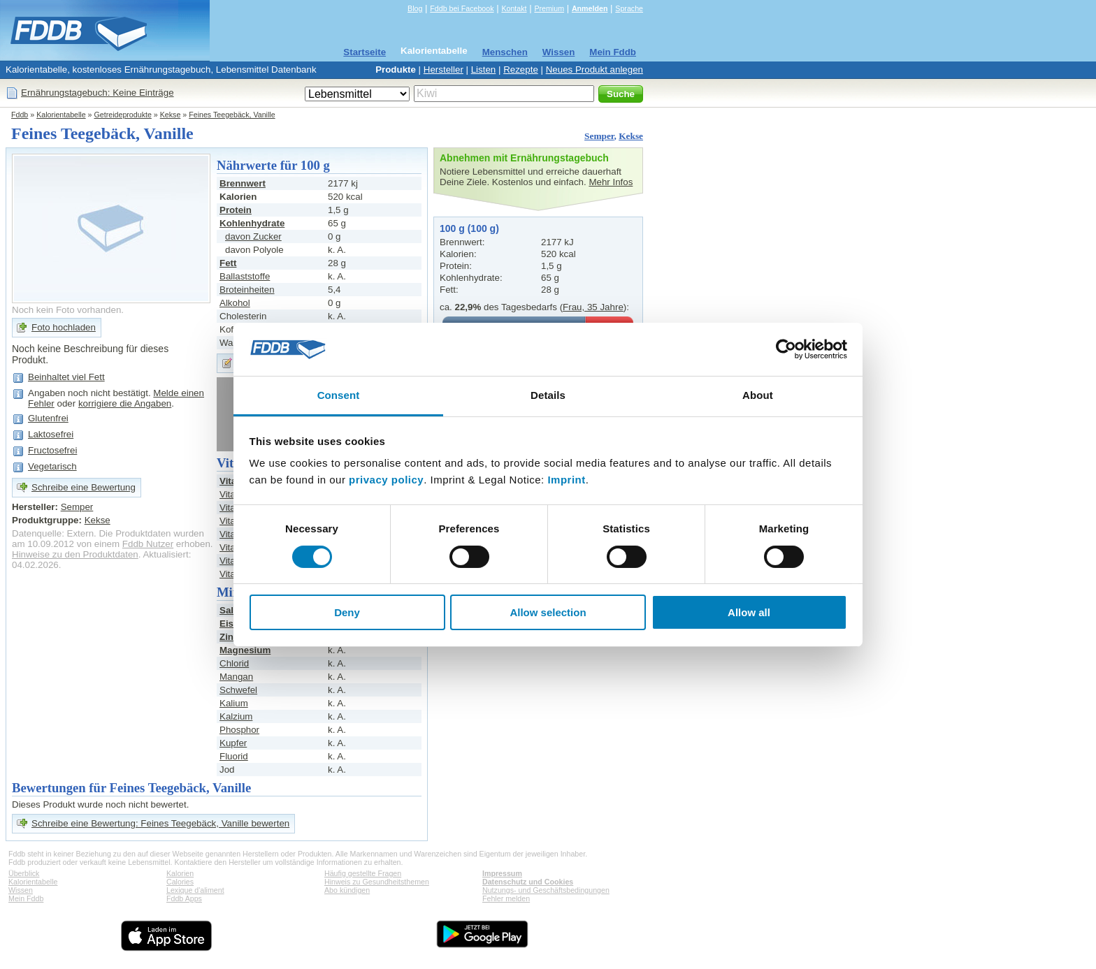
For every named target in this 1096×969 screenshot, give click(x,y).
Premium (549, 8)
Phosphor (239, 729)
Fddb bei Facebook (461, 8)
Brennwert (242, 183)
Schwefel (238, 690)
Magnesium (245, 650)
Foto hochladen (63, 327)
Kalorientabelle (434, 50)
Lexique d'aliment (195, 890)
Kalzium (235, 716)
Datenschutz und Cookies (527, 881)
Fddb (19, 114)
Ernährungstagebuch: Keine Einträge (97, 92)
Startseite (364, 52)
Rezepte (520, 69)
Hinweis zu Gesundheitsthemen (376, 881)
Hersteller (443, 69)
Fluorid (233, 756)
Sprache (629, 8)
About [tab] (757, 395)
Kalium (233, 703)
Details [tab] (548, 395)
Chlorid (234, 663)
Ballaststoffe (244, 276)
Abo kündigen (347, 890)
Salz (228, 610)
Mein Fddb (612, 52)
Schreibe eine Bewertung (83, 487)
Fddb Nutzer (147, 544)
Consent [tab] (338, 395)
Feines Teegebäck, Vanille (232, 114)
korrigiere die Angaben (124, 403)
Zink (228, 637)
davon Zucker (253, 236)
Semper (599, 136)
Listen (483, 69)
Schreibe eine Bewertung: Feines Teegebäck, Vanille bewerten (160, 823)
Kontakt (513, 8)
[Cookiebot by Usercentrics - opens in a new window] (786, 349)
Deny (347, 612)
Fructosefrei (52, 450)
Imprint (566, 480)
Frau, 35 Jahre (593, 307)
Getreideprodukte (123, 114)
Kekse (170, 114)
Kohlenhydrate (251, 223)
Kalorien (180, 873)
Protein (235, 210)
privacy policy (386, 480)
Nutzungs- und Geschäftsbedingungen (546, 890)
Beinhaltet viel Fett (66, 377)
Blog (415, 8)
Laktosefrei (50, 434)
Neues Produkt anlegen (594, 69)
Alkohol (234, 303)
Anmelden (590, 8)
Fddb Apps (184, 898)
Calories (180, 881)
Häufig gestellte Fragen (362, 873)
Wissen (558, 52)
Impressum (502, 873)
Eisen (232, 623)
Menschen (505, 52)
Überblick (23, 873)
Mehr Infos (611, 182)
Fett (227, 263)
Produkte (395, 69)
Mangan (236, 676)
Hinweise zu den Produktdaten (75, 554)
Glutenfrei (48, 418)
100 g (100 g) (469, 228)
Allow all (749, 612)
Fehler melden (506, 898)
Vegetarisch (52, 466)
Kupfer (233, 743)
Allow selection (548, 612)
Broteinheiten (247, 289)
